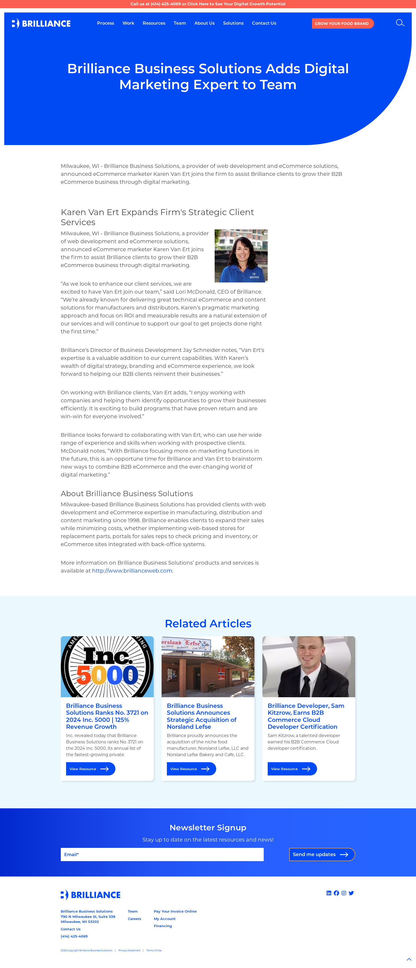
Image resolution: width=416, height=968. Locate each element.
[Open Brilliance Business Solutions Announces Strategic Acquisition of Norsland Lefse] (208, 708)
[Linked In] (330, 893)
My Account (165, 919)
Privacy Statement (130, 950)
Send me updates (314, 854)
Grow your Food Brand (342, 23)
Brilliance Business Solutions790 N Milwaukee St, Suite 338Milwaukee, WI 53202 (88, 916)
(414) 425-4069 (166, 3)
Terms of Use (154, 950)
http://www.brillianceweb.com (132, 571)
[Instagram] (344, 893)
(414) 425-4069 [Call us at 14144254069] (74, 936)
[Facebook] (337, 893)
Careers (134, 919)
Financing (163, 926)
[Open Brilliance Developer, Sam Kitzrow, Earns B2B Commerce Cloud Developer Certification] (308, 708)
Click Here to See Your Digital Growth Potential (236, 3)
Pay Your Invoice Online (175, 911)
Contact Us (71, 929)
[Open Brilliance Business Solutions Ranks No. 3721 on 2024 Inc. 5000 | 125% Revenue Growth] (107, 708)
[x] (352, 893)
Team (133, 911)
